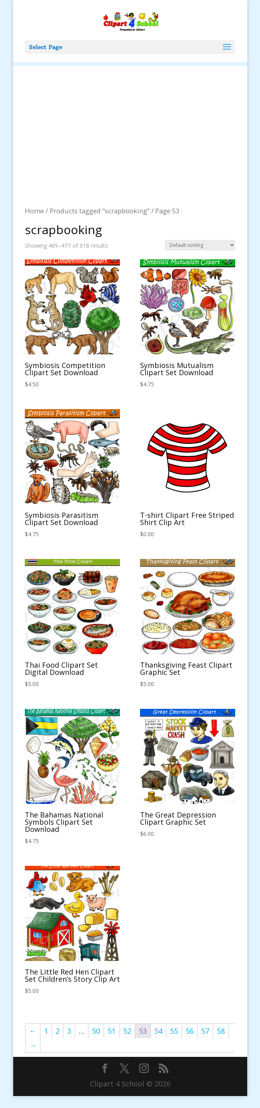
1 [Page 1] (46, 1031)
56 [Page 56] (190, 1031)
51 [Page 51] (112, 1031)
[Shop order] (200, 245)
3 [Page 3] (69, 1031)
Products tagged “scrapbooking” (100, 210)
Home (34, 210)
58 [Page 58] (221, 1031)
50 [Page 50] (96, 1031)
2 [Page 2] (58, 1031)
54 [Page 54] (158, 1031)
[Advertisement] (130, 122)
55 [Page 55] (174, 1031)
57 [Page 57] (205, 1031)
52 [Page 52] (127, 1031)
